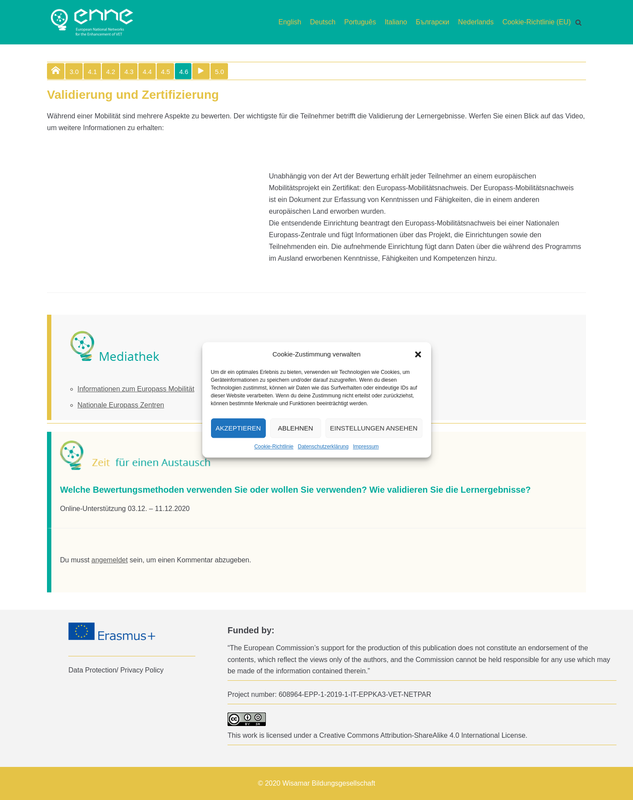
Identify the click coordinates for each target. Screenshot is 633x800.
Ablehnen (295, 428)
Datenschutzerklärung (323, 447)
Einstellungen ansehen (374, 428)
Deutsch (323, 22)
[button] (418, 354)
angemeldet (109, 560)
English (289, 22)
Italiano (396, 22)
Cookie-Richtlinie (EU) (536, 22)
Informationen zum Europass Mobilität (135, 389)
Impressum (365, 447)
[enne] (92, 22)
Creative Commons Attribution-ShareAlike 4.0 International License (422, 735)
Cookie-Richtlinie (273, 447)
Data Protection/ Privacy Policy (116, 670)
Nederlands (476, 22)
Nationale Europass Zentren (120, 405)
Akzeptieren (238, 428)
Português (360, 22)
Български (432, 22)
